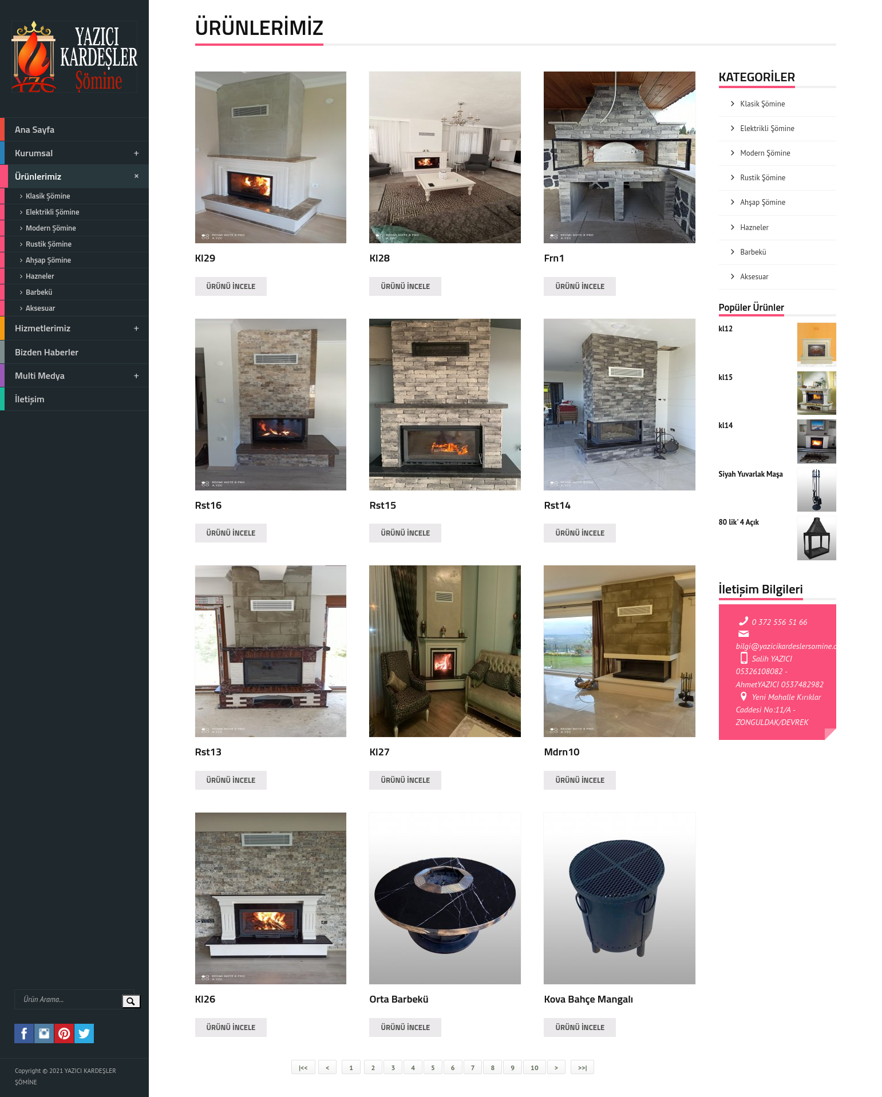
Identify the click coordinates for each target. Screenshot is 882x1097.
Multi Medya (70, 375)
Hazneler (27, 276)
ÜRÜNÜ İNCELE (231, 286)
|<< (303, 1067)
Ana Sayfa (27, 129)
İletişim (22, 398)
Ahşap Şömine (35, 260)
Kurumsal (70, 152)
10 (535, 1067)
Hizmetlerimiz (70, 327)
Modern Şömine (38, 228)
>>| (582, 1067)
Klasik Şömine (35, 196)
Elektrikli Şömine (40, 212)
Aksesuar (27, 308)
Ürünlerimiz (71, 176)
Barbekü (26, 292)
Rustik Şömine (36, 244)
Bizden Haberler (39, 351)
